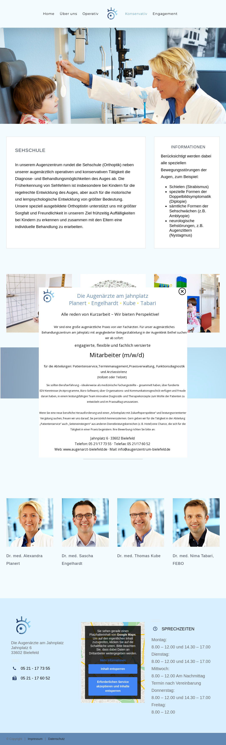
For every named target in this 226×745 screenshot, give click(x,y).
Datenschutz (56, 739)
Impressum (35, 739)
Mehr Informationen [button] (113, 660)
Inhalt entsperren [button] (113, 669)
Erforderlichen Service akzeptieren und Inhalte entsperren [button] (113, 686)
